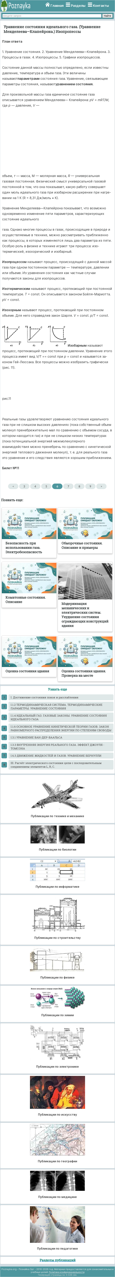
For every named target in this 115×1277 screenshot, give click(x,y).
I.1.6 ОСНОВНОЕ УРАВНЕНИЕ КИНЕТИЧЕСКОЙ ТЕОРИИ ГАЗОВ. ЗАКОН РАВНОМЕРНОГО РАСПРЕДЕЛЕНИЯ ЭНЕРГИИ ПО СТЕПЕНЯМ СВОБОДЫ (61, 728)
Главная (57, 6)
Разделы (78, 6)
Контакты (101, 6)
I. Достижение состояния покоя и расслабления (44, 697)
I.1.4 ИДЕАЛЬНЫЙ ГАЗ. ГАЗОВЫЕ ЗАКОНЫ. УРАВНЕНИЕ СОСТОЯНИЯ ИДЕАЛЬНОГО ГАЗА (59, 717)
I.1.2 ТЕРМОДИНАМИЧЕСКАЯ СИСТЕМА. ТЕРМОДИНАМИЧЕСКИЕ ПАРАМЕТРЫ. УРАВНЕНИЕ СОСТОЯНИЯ (57, 706)
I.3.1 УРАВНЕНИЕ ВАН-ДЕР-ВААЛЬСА (36, 737)
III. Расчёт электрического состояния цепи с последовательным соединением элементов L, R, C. (56, 764)
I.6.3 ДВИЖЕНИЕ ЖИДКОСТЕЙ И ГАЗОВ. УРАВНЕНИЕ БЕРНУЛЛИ (56, 755)
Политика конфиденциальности (67, 1272)
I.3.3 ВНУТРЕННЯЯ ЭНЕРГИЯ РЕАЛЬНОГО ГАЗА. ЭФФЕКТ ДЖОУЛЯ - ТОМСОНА (57, 746)
